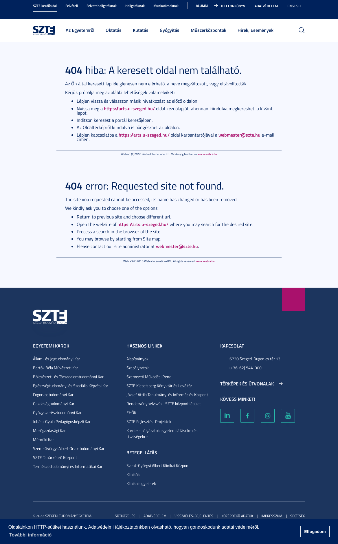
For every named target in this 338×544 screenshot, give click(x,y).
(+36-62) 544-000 (245, 367)
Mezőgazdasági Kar (49, 430)
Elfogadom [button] (315, 531)
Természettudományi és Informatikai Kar (67, 466)
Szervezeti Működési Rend (148, 376)
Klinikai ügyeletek (141, 483)
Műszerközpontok (208, 30)
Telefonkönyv (233, 5)
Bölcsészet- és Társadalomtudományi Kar (68, 376)
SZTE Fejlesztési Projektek (148, 421)
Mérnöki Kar (43, 439)
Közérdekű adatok (237, 515)
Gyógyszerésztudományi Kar (57, 412)
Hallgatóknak (135, 5)
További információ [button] (30, 534)
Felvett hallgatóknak (102, 5)
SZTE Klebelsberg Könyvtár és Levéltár (159, 385)
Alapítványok (137, 358)
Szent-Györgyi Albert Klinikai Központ (158, 465)
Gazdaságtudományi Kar (53, 403)
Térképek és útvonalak (247, 383)
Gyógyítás (169, 30)
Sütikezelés (125, 515)
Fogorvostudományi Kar (53, 394)
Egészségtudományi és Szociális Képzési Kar (70, 385)
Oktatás (114, 30)
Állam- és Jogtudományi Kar (56, 358)
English (294, 5)
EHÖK (131, 412)
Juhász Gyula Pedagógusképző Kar (62, 421)
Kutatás (140, 30)
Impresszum (271, 515)
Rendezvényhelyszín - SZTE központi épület (163, 403)
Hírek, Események (255, 30)
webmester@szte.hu (239, 134)
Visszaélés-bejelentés (193, 515)
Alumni (202, 5)
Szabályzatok (137, 367)
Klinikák (133, 474)
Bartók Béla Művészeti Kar (55, 367)
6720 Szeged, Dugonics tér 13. (255, 358)
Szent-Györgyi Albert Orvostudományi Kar (68, 448)
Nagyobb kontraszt (301, 12)
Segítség (297, 515)
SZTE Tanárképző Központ (55, 457)
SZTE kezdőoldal (45, 5)
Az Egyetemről (80, 30)
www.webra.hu (207, 154)
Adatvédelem (266, 5)
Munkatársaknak (166, 5)
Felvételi (71, 5)
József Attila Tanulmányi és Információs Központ (167, 394)
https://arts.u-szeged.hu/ (129, 108)
